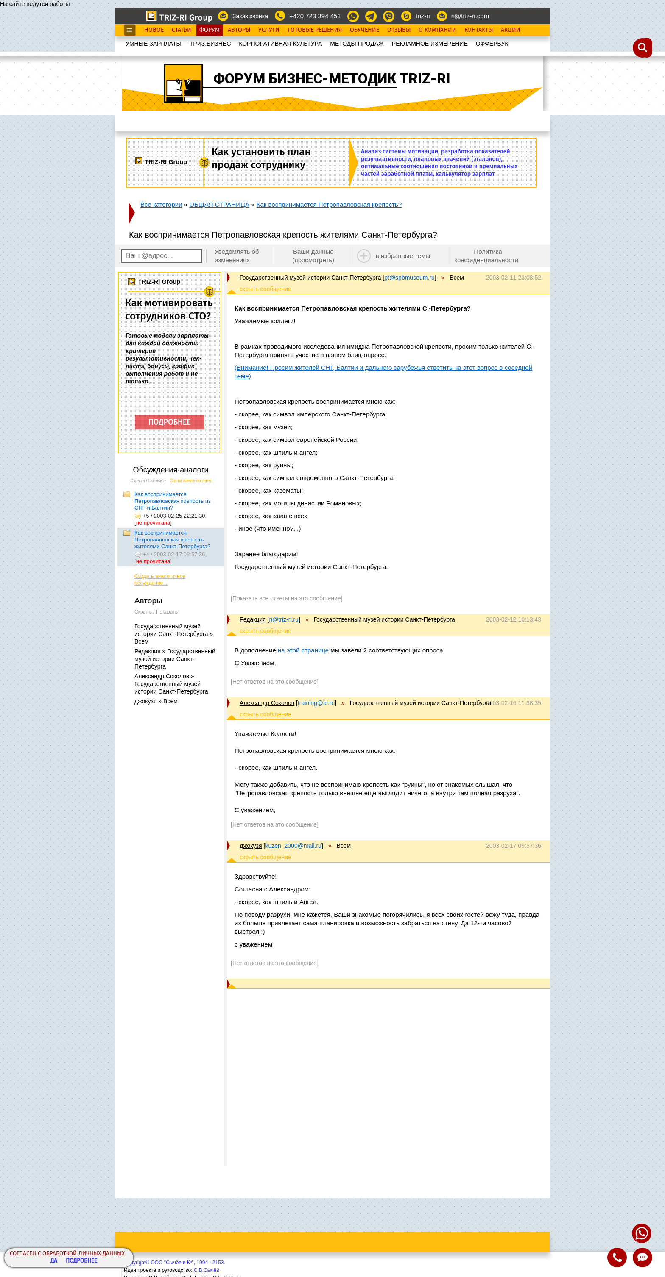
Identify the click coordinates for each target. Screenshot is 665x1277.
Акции (510, 30)
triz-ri (423, 15)
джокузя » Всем (156, 701)
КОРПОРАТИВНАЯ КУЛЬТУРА (280, 43)
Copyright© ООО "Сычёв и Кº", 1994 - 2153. (174, 1263)
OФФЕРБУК (492, 43)
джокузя (251, 845)
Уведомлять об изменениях (237, 256)
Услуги (268, 30)
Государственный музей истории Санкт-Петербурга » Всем (173, 634)
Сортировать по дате (190, 480)
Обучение (364, 30)
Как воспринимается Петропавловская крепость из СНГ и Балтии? (172, 501)
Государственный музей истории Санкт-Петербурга (310, 277)
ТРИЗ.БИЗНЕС (210, 43)
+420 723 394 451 (315, 15)
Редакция (253, 619)
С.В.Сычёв (206, 1270)
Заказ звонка (250, 16)
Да (53, 1261)
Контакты (478, 30)
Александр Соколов (267, 703)
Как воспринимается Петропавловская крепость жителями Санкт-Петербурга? (172, 540)
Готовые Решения (315, 30)
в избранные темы (403, 255)
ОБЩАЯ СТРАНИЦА (219, 204)
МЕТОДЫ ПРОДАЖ (357, 43)
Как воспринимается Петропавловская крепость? (329, 204)
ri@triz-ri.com (470, 15)
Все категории (161, 204)
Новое (154, 30)
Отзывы (399, 30)
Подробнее (81, 1261)
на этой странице (303, 650)
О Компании (437, 30)
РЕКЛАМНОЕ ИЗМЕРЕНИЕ (430, 43)
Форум (209, 30)
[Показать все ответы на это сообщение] (286, 598)
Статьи (181, 30)
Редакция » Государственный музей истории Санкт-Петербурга (174, 659)
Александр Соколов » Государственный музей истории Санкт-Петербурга (171, 684)
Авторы (239, 30)
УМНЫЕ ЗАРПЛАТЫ (154, 43)
